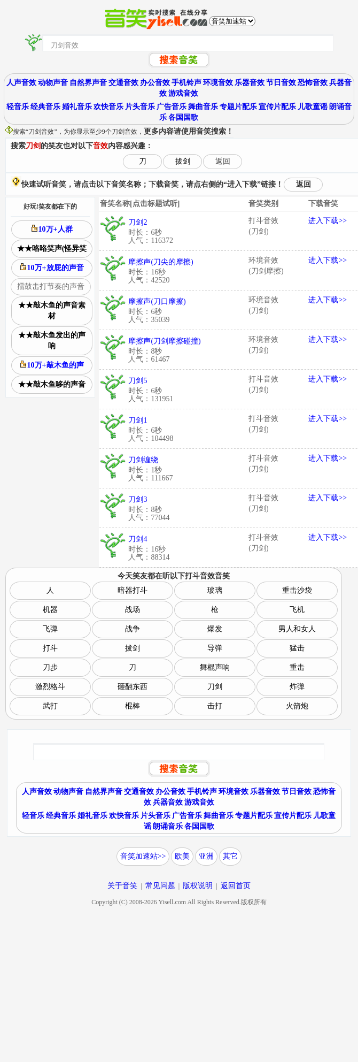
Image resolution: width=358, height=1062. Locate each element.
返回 (222, 161)
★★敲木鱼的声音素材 (51, 310)
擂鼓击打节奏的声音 (50, 286)
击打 (214, 706)
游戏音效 (183, 93)
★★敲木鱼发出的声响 (51, 340)
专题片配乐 (238, 107)
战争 (132, 629)
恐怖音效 (313, 83)
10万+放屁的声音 (52, 267)
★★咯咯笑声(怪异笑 (52, 249)
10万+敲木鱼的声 (52, 365)
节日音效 (281, 83)
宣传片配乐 (277, 107)
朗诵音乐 (168, 826)
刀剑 (214, 687)
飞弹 (50, 629)
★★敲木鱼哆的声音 (51, 384)
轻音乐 (17, 107)
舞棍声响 (215, 667)
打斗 (50, 648)
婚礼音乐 (77, 107)
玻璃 (214, 590)
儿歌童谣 (313, 107)
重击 (297, 667)
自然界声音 (88, 83)
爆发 (214, 629)
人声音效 (21, 83)
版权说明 (198, 886)
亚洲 (206, 856)
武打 (50, 706)
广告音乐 (171, 107)
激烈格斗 (50, 687)
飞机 (297, 610)
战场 (132, 610)
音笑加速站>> (143, 856)
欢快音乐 (108, 107)
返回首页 (236, 886)
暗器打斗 (132, 590)
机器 (50, 610)
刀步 (50, 667)
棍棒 (132, 706)
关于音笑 (122, 886)
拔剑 (182, 161)
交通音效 (123, 83)
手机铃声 (186, 83)
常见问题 (160, 886)
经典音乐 (45, 107)
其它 (230, 856)
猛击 (297, 648)
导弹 (214, 648)
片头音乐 (140, 107)
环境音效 (218, 83)
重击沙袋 (297, 590)
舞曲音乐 (203, 107)
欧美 (182, 856)
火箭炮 (297, 706)
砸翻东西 (132, 687)
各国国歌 (183, 117)
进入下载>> (327, 221)
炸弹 (297, 687)
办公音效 (155, 83)
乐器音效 (249, 83)
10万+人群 (52, 229)
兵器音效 (168, 802)
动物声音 (53, 83)
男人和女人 (297, 629)
